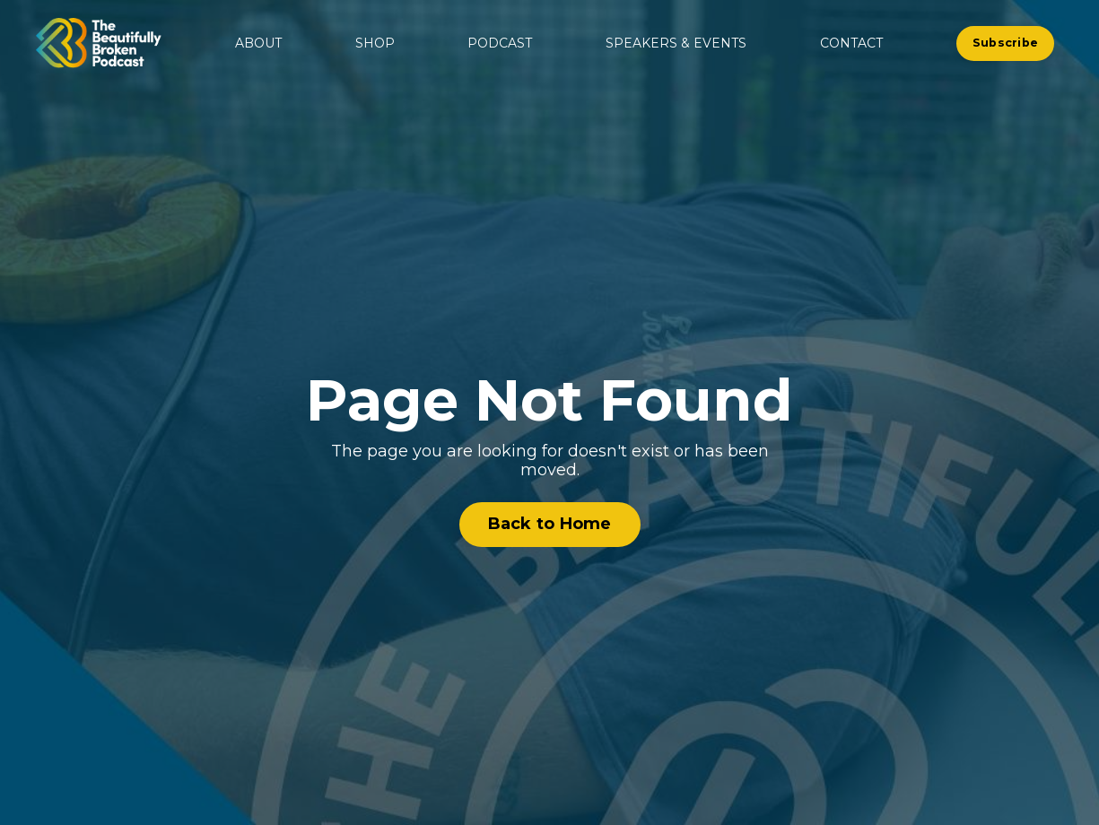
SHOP (375, 43)
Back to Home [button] (550, 524)
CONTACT (851, 43)
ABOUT (258, 43)
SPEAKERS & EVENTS (676, 43)
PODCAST (499, 43)
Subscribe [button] (1005, 42)
